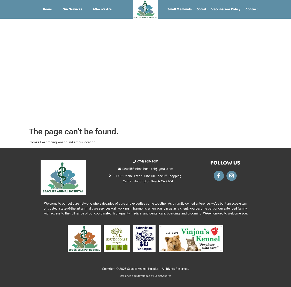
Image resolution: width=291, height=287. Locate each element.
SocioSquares (163, 276)
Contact (252, 9)
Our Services (72, 9)
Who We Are (102, 9)
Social (201, 9)
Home (47, 9)
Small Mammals (179, 9)
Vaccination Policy (225, 9)
